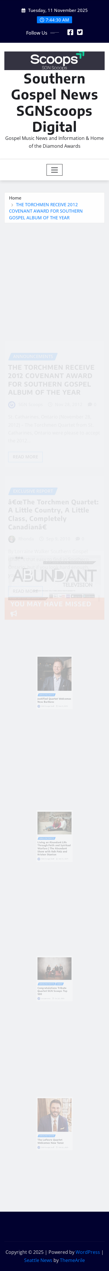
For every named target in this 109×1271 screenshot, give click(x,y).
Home (15, 200)
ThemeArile (72, 1260)
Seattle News (38, 1260)
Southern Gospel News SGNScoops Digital (54, 102)
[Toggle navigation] (54, 170)
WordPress (88, 1252)
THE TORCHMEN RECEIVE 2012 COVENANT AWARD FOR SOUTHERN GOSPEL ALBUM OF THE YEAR (46, 213)
